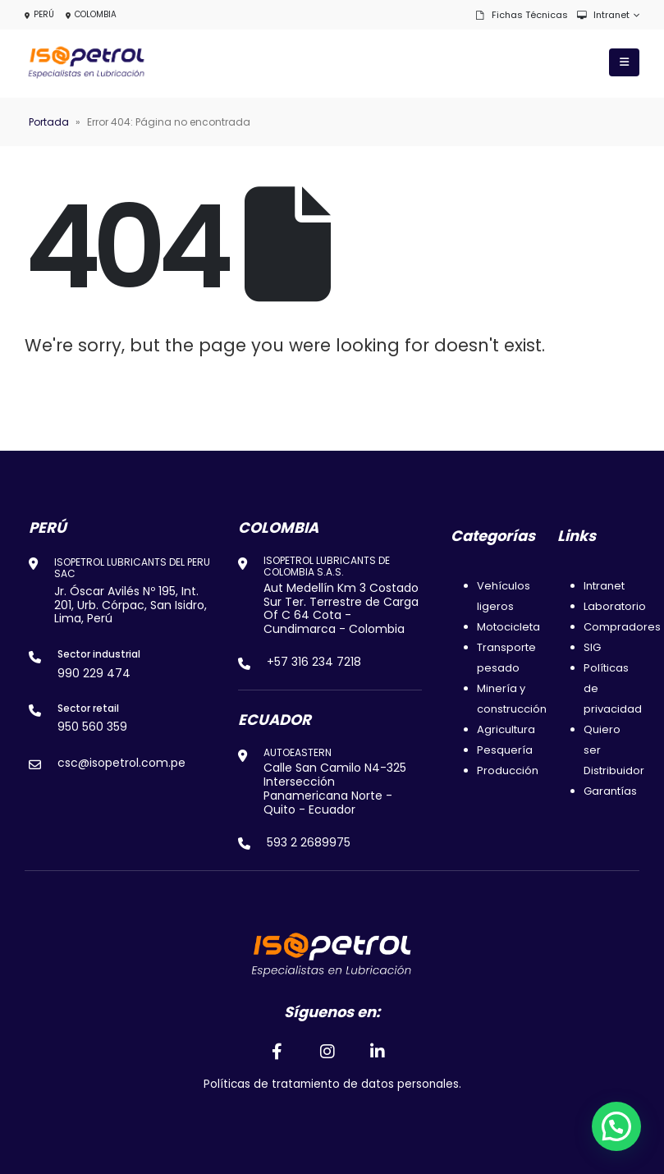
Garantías (610, 791)
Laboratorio (615, 606)
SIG (592, 647)
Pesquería (505, 750)
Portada (49, 122)
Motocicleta (508, 627)
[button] (616, 1126)
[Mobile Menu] (624, 62)
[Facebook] (277, 1051)
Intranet (603, 14)
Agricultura (506, 729)
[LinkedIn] (377, 1051)
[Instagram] (327, 1051)
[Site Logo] (86, 63)
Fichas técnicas (521, 14)
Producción (507, 770)
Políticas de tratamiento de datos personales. (332, 1084)
